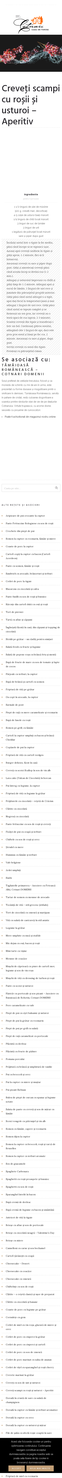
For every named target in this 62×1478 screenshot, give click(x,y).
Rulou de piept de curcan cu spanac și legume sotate (31, 989)
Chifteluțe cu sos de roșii (19, 1176)
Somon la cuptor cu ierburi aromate (25, 1045)
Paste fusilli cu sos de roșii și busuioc (26, 486)
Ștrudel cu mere (14, 736)
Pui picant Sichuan (16, 979)
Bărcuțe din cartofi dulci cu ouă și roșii (27, 494)
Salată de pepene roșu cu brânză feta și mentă (31, 544)
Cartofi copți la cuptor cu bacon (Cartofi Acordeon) (28, 446)
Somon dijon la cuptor (18, 1026)
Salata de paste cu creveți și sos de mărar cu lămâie (30, 1001)
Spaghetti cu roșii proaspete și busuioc (27, 1068)
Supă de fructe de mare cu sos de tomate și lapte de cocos (33, 554)
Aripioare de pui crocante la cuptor (25, 405)
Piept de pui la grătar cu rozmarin (24, 910)
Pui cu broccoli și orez (18, 964)
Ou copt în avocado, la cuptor (22, 586)
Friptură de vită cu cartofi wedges (24, 644)
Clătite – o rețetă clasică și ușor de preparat (30, 1184)
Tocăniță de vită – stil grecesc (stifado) (27, 794)
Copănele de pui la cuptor (20, 637)
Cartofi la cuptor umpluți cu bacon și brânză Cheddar (30, 627)
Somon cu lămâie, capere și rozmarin (26, 1018)
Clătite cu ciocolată (16, 698)
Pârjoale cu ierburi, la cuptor (22, 563)
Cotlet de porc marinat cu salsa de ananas (29, 1249)
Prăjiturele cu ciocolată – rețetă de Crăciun (29, 690)
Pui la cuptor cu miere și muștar (23, 971)
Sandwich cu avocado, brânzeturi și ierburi (29, 463)
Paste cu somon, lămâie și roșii (22, 455)
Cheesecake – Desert (17, 1153)
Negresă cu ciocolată (17, 706)
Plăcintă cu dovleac (16, 933)
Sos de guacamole (15, 1053)
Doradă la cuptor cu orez (20, 1307)
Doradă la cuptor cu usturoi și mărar (26, 1315)
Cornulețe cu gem (15, 1207)
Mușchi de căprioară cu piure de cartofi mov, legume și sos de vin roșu (30, 858)
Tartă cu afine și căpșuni (19, 509)
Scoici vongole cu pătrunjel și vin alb (26, 1011)
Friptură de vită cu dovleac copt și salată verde (31, 1396)
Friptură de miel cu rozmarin (22, 1366)
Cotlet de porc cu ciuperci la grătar (25, 1226)
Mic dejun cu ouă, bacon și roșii (23, 833)
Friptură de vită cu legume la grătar (25, 683)
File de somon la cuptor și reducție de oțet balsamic (29, 1332)
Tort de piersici (14, 501)
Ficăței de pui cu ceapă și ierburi (23, 721)
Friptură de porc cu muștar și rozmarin (27, 1373)
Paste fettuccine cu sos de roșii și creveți (28, 713)
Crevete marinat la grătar (20, 1264)
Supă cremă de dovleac (18, 1091)
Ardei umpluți (13, 760)
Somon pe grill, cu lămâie (19, 617)
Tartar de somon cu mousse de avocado (28, 787)
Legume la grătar (15, 817)
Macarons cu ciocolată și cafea (22, 478)
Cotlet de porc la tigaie (19, 471)
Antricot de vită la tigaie (19, 1107)
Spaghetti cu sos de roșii (19, 1076)
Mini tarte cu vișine (16, 840)
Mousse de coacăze (16, 848)
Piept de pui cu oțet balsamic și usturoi (27, 902)
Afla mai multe (40, 1468)
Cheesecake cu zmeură (18, 1168)
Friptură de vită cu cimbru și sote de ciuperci (30, 1389)
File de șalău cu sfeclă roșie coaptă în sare (29, 1322)
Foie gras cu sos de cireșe (20, 1358)
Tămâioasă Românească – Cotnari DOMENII (23, 314)
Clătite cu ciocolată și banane (22, 1191)
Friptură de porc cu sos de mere (24, 1381)
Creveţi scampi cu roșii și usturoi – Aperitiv (30, 1280)
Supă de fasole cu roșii (18, 609)
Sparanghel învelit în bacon (21, 1084)
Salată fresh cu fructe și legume (23, 536)
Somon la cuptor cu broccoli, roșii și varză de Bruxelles (30, 1036)
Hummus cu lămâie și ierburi (21, 744)
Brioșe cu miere (14, 1130)
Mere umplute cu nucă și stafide (23, 825)
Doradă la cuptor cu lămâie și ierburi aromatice (32, 1299)
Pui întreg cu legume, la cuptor (23, 675)
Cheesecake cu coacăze (19, 1161)
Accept (16, 1468)
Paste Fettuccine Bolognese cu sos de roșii (29, 413)
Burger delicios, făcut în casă (21, 652)
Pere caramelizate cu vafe (20, 895)
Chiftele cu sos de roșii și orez (23, 729)
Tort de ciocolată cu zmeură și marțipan (28, 802)
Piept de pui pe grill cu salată (22, 918)
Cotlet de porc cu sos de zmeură (24, 1241)
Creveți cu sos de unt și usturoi (23, 1272)
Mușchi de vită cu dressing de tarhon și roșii (30, 868)
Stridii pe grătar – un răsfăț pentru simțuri (29, 529)
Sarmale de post (15, 594)
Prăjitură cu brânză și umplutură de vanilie (29, 956)
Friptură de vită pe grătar (20, 579)
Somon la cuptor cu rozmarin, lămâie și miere (31, 428)
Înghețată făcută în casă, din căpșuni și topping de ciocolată (33, 519)
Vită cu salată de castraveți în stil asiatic (27, 810)
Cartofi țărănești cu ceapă (20, 1145)
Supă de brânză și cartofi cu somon (25, 571)
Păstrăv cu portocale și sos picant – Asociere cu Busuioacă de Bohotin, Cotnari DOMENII (32, 885)
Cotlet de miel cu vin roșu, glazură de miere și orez (31, 1216)
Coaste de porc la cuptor (20, 436)
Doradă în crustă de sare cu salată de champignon (26, 1290)
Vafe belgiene (13, 752)
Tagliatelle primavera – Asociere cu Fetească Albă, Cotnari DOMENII (30, 777)
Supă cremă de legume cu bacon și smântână (30, 1099)
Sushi (9, 767)
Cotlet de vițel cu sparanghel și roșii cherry (30, 1257)
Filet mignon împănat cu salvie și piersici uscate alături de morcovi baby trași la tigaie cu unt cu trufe (32, 1346)
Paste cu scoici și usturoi (19, 875)
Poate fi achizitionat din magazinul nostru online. (30, 361)
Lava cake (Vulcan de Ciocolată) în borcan (28, 667)
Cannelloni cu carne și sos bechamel (25, 1138)
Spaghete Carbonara (17, 1061)
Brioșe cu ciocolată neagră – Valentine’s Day (30, 1122)
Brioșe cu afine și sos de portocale (25, 1115)
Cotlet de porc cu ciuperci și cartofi (25, 1234)
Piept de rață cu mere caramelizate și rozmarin (32, 602)
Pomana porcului (15, 948)
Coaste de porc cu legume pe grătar (26, 1199)
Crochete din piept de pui (20, 420)
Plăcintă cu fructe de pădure (21, 941)
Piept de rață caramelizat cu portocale (27, 925)
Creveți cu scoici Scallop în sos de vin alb (28, 660)
